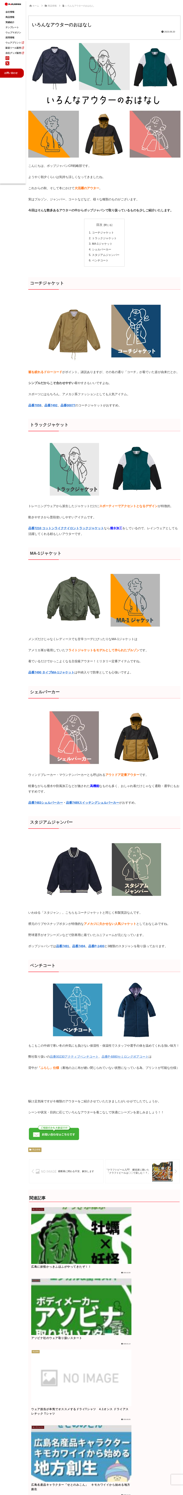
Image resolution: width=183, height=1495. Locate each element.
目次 (99, 224)
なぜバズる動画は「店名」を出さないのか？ (112, 1433)
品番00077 (67, 405)
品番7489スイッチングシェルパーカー (92, 802)
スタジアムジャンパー (105, 254)
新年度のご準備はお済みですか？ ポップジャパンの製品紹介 (112, 1413)
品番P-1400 (96, 946)
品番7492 (50, 405)
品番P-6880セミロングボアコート (125, 1056)
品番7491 (62, 946)
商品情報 (34, 1149)
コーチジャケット (103, 232)
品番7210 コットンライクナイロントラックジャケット (66, 528)
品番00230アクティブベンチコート (74, 1056)
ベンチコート (100, 260)
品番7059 (34, 405)
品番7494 (78, 946)
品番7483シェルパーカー (45, 802)
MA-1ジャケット (102, 243)
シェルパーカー (101, 249)
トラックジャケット (104, 238)
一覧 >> (117, 1449)
